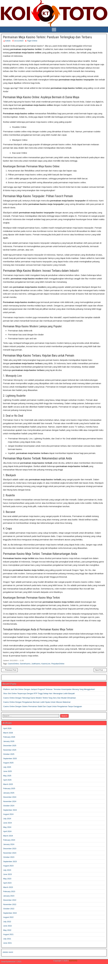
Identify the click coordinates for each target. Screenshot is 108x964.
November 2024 (9, 801)
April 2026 (7, 728)
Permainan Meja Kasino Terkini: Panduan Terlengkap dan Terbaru (47, 37)
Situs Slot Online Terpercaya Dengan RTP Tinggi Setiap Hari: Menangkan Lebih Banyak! (39, 693)
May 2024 (7, 827)
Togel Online (32, 41)
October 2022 (8, 909)
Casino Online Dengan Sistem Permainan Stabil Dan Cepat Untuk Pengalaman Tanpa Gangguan (42, 706)
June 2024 (7, 823)
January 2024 (8, 844)
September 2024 (10, 810)
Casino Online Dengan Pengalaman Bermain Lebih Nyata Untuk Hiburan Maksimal (36, 702)
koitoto (8, 41)
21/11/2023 (18, 41)
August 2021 (8, 934)
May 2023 (7, 879)
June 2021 (7, 943)
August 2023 (8, 866)
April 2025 (7, 780)
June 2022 (7, 926)
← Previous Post (9, 670)
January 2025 (8, 793)
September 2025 (10, 758)
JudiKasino (35, 664)
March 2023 (8, 887)
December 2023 (9, 848)
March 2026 (8, 733)
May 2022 (7, 930)
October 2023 (8, 857)
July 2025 (7, 767)
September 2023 (10, 861)
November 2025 (9, 750)
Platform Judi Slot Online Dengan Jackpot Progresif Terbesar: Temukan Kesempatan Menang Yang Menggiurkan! (49, 689)
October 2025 (8, 754)
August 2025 (8, 763)
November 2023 (9, 853)
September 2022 (10, 913)
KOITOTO (73, 961)
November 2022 (9, 904)
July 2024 (7, 819)
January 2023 (8, 896)
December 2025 (9, 745)
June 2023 (7, 874)
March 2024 (8, 836)
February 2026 (9, 737)
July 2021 (7, 939)
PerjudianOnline (57, 664)
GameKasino (25, 664)
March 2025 (8, 784)
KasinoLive (45, 664)
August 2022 (8, 917)
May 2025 (7, 776)
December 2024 (9, 797)
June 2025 (7, 771)
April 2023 (7, 883)
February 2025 (9, 788)
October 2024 (8, 806)
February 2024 (9, 840)
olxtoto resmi (8, 952)
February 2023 (9, 891)
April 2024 (7, 831)
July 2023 (7, 870)
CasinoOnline (13, 664)
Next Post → (100, 670)
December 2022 (9, 900)
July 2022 (7, 922)
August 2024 (8, 814)
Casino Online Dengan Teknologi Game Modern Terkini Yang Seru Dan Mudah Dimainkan (39, 698)
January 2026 (8, 741)
